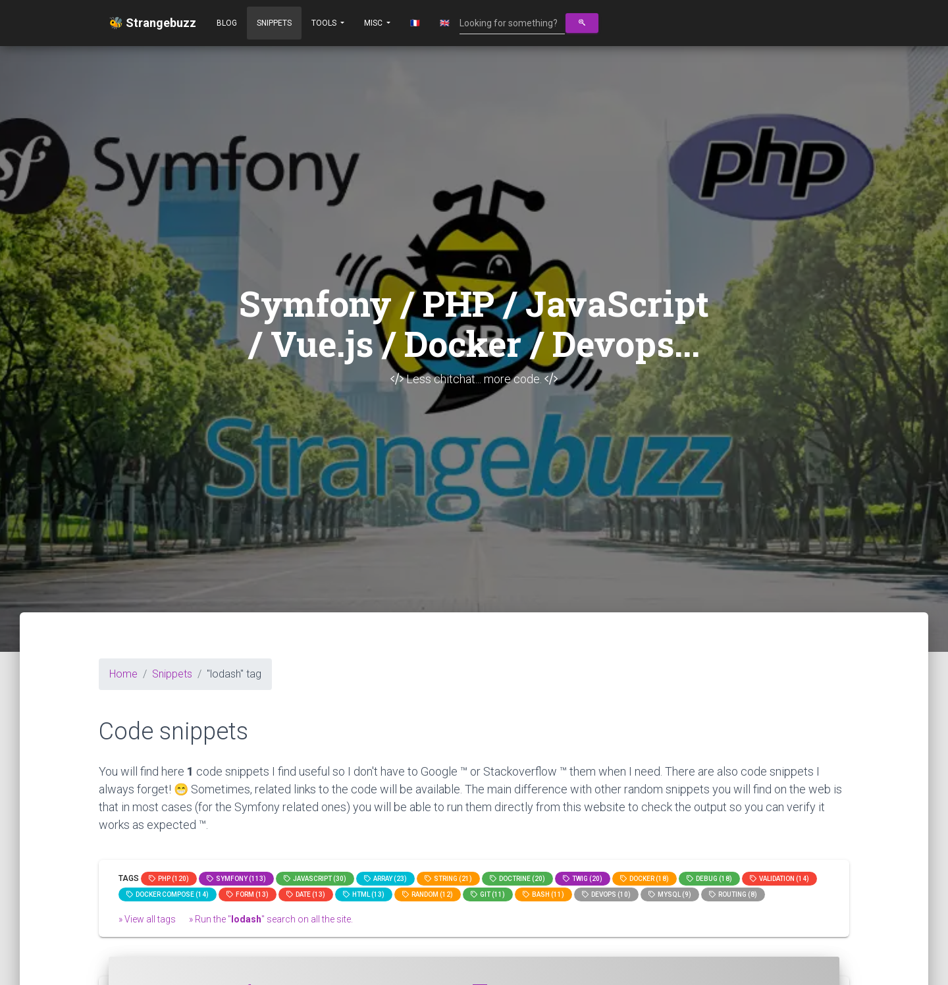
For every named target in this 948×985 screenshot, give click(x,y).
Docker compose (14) (167, 894)
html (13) (363, 894)
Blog (227, 23)
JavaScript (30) (315, 878)
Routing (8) (733, 894)
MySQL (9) (669, 894)
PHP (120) (169, 878)
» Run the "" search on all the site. (271, 919)
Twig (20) (582, 878)
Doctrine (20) (517, 878)
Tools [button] (324, 23)
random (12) (427, 894)
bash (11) (543, 894)
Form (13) (247, 894)
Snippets (274, 23)
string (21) (448, 878)
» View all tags (147, 919)
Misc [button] (374, 23)
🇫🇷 (415, 23)
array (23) (385, 878)
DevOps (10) (606, 894)
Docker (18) (644, 878)
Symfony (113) (236, 878)
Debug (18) (709, 878)
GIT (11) (488, 894)
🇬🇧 (445, 23)
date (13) (305, 894)
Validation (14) (779, 878)
